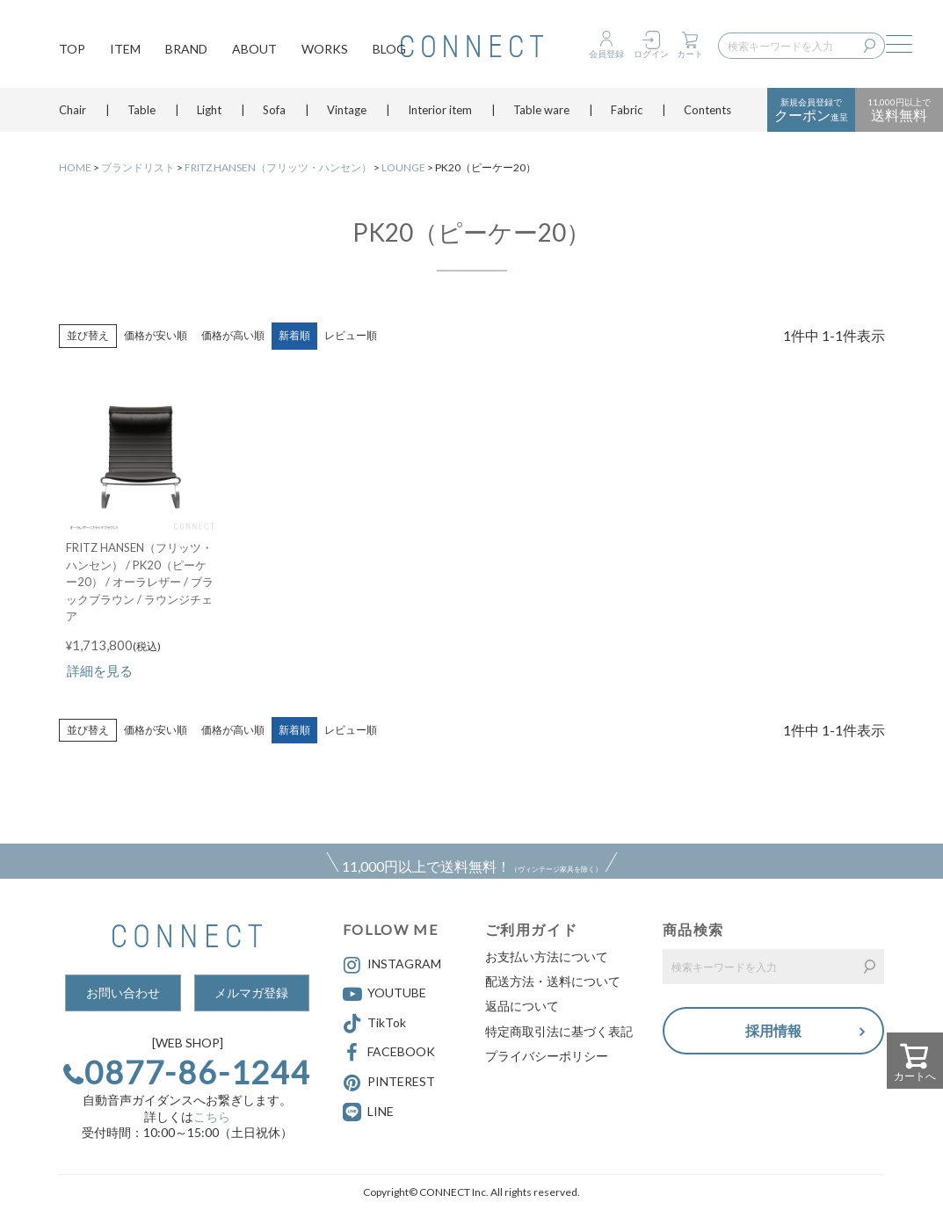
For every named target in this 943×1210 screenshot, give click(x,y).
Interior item (440, 110)
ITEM (125, 48)
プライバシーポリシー (546, 1055)
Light (209, 110)
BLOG (389, 48)
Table (141, 110)
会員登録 (606, 53)
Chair (72, 110)
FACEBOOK (389, 1052)
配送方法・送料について (552, 981)
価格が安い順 (155, 335)
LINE (380, 1111)
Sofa (274, 110)
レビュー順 (350, 335)
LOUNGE (403, 167)
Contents (707, 110)
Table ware (541, 110)
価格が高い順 (233, 335)
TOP (72, 48)
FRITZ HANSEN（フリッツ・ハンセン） (278, 167)
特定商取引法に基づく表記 (559, 1031)
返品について (522, 1005)
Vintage (346, 110)
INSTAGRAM (392, 965)
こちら (211, 1116)
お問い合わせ (123, 992)
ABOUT (254, 48)
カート (690, 53)
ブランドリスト (138, 167)
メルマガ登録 (251, 992)
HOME (75, 167)
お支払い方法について (546, 956)
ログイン (651, 53)
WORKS (324, 48)
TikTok (374, 1023)
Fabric (626, 110)
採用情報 (773, 1030)
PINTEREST (389, 1082)
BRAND (186, 48)
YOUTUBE (384, 994)
